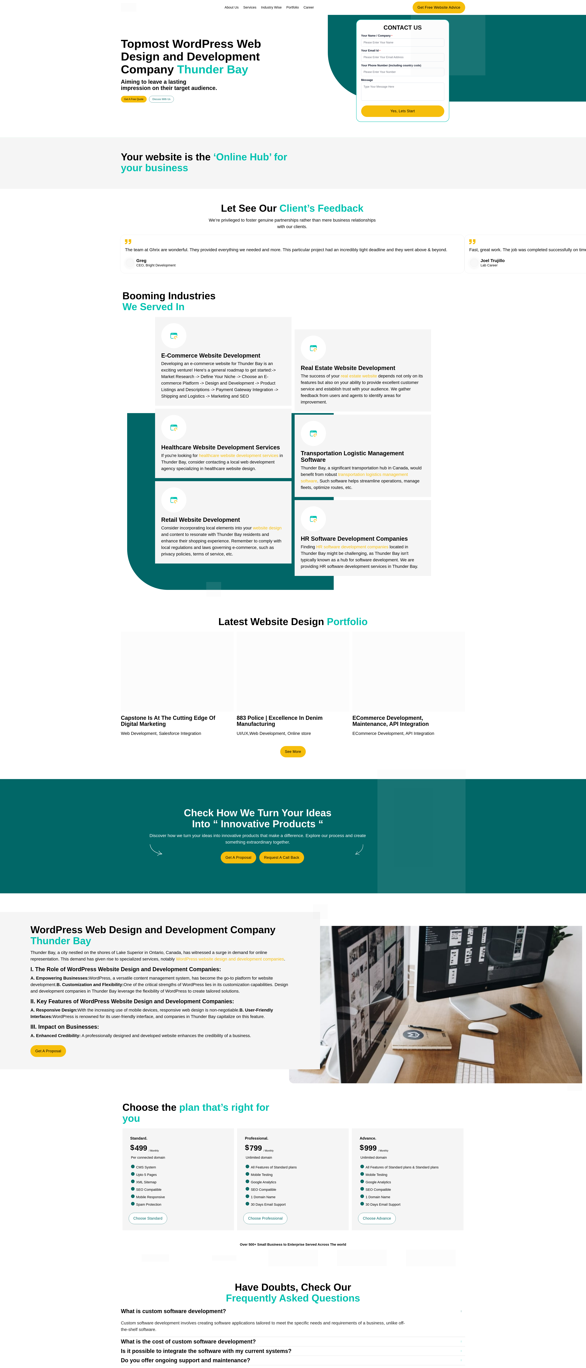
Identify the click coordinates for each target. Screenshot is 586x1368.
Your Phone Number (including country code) (391, 65)
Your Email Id (370, 50)
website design (267, 528)
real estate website (359, 377)
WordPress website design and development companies (230, 960)
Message (367, 80)
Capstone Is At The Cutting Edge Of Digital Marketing (168, 722)
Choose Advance (377, 1219)
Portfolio (292, 7)
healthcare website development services (238, 456)
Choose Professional (266, 1219)
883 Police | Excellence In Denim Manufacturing (280, 722)
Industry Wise (271, 7)
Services (249, 7)
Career (308, 7)
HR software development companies (352, 547)
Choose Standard (149, 1219)
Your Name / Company (376, 35)
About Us (232, 7)
